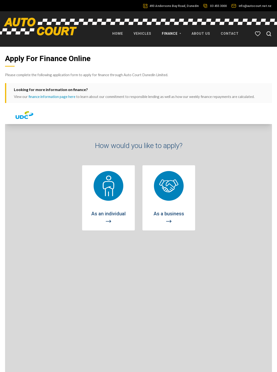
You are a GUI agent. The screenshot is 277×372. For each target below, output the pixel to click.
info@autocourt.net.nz (255, 6)
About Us (201, 31)
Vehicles (142, 31)
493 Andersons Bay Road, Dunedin (174, 6)
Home (117, 31)
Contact (230, 31)
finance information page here (51, 89)
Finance (171, 31)
